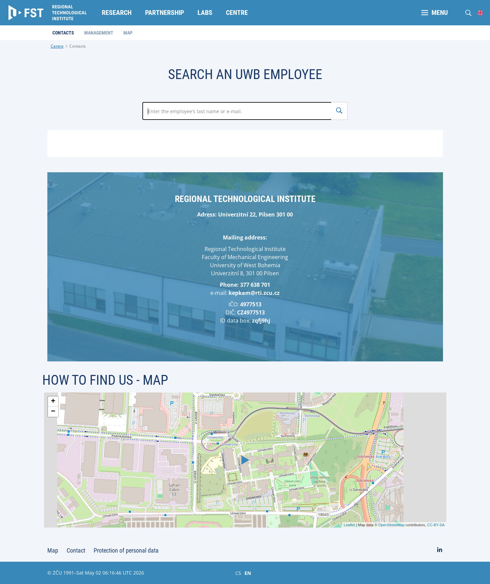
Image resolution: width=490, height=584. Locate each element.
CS (238, 573)
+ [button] (53, 402)
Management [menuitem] (98, 32)
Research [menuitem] (117, 12)
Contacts (77, 46)
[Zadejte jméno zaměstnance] (237, 111)
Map (52, 550)
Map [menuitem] (128, 32)
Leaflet (349, 525)
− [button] (53, 412)
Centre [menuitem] (237, 12)
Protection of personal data (126, 550)
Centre (57, 46)
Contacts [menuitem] (63, 32)
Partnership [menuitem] (164, 12)
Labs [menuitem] (204, 12)
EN (247, 573)
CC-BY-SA (436, 525)
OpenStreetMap (391, 525)
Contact (76, 550)
